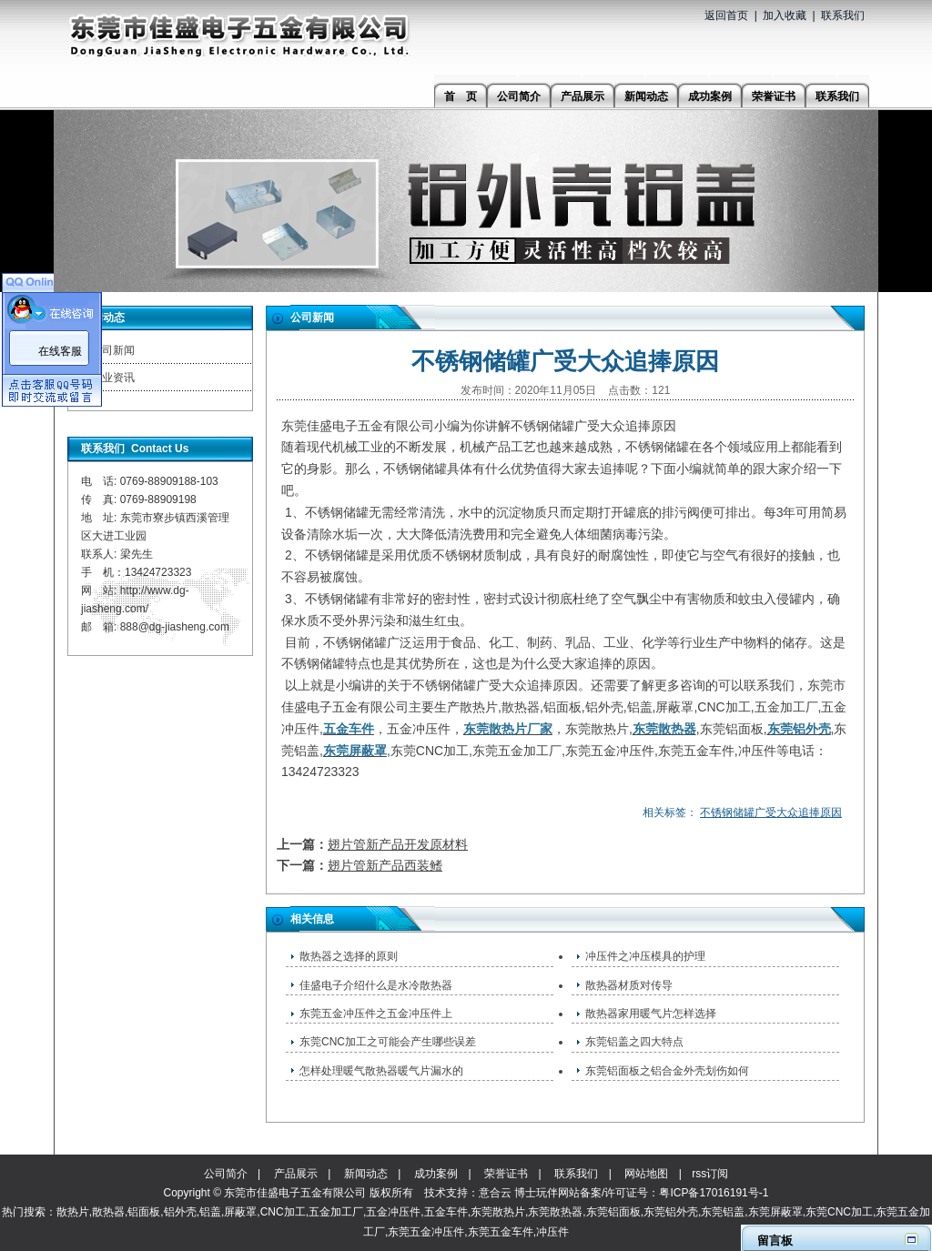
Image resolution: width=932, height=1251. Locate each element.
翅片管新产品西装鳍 (385, 865)
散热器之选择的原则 (348, 956)
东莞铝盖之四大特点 (634, 1041)
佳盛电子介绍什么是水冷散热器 (375, 985)
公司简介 (226, 1173)
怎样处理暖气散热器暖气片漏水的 (381, 1070)
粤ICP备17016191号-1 (713, 1192)
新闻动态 (366, 1173)
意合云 (495, 1192)
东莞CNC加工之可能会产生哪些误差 (387, 1041)
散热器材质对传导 (629, 985)
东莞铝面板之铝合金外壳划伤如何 (667, 1070)
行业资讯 (113, 377)
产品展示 (296, 1173)
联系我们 (843, 15)
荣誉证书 (506, 1173)
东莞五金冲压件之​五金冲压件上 (375, 1013)
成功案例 (436, 1173)
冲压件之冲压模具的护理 (645, 956)
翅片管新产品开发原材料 (398, 844)
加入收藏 (784, 15)
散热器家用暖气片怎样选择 (650, 1013)
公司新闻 (113, 350)
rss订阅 (710, 1173)
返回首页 (726, 15)
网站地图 (646, 1173)
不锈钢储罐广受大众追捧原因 (771, 812)
